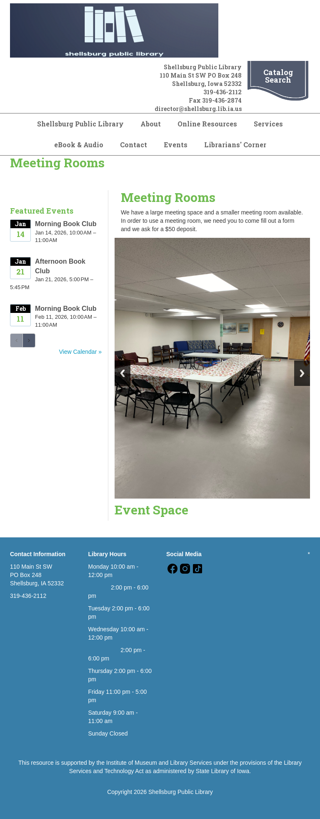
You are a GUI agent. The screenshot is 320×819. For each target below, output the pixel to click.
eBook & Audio (78, 144)
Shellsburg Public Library (80, 123)
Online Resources (207, 123)
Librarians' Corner (235, 144)
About (150, 123)
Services (268, 123)
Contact (133, 144)
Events (176, 144)
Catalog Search (278, 76)
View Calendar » (80, 351)
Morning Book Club (66, 223)
